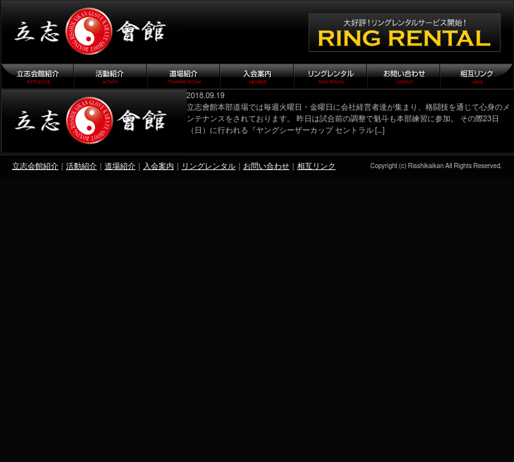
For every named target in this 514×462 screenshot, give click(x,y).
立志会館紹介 (35, 166)
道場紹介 (120, 166)
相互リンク (316, 166)
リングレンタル (209, 166)
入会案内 (158, 166)
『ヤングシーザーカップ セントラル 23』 (94, 121)
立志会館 (93, 32)
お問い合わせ (266, 166)
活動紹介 (81, 166)
